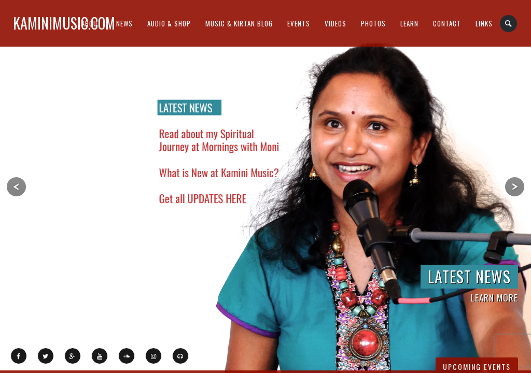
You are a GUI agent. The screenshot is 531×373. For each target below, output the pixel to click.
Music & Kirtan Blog (239, 23)
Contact (447, 23)
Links (484, 23)
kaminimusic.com (64, 23)
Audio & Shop (169, 23)
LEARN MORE (494, 297)
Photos (373, 23)
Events (298, 23)
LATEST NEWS (469, 276)
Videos (335, 23)
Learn (409, 23)
